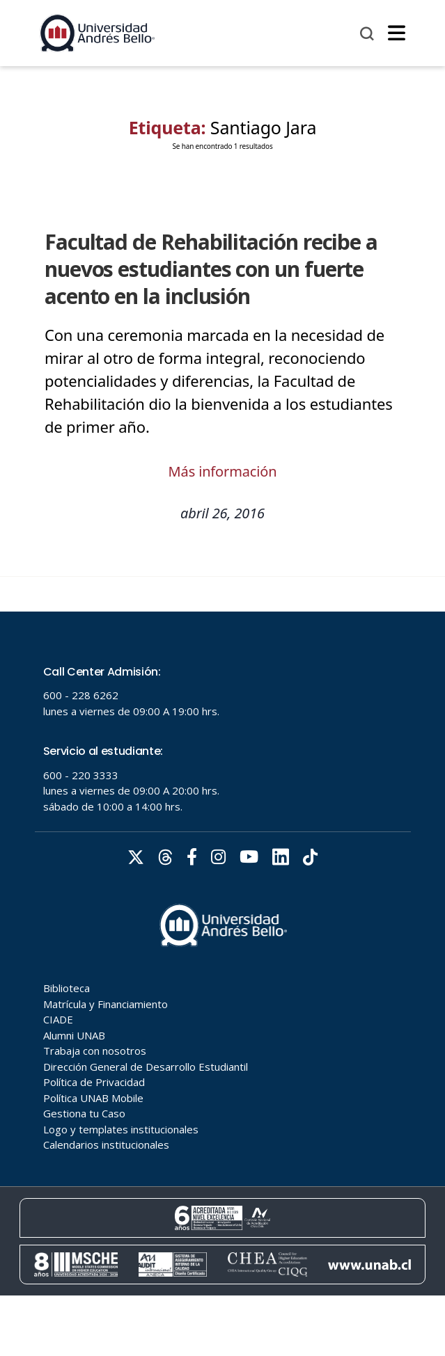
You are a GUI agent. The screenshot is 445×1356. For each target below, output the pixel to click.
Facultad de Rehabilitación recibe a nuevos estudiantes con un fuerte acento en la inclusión (211, 269)
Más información (223, 471)
